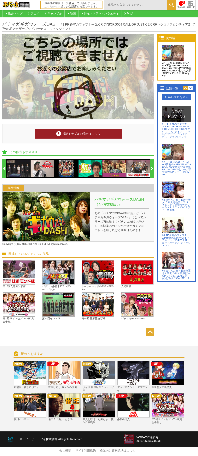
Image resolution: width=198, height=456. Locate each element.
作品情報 (13, 187)
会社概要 (65, 450)
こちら (48, 6)
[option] (18, 168)
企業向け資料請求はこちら (117, 450)
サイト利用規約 (85, 450)
